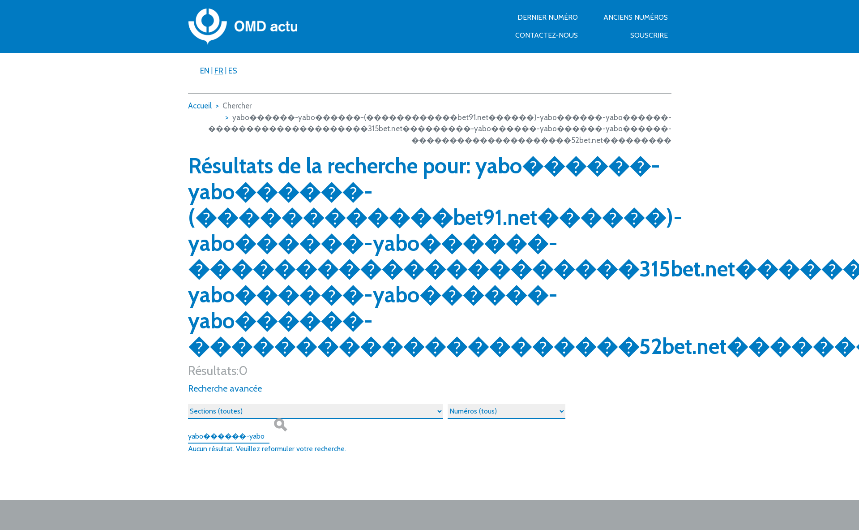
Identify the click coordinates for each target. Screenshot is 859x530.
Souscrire (649, 35)
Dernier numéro (547, 17)
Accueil (200, 105)
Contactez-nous (546, 35)
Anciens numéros (635, 17)
